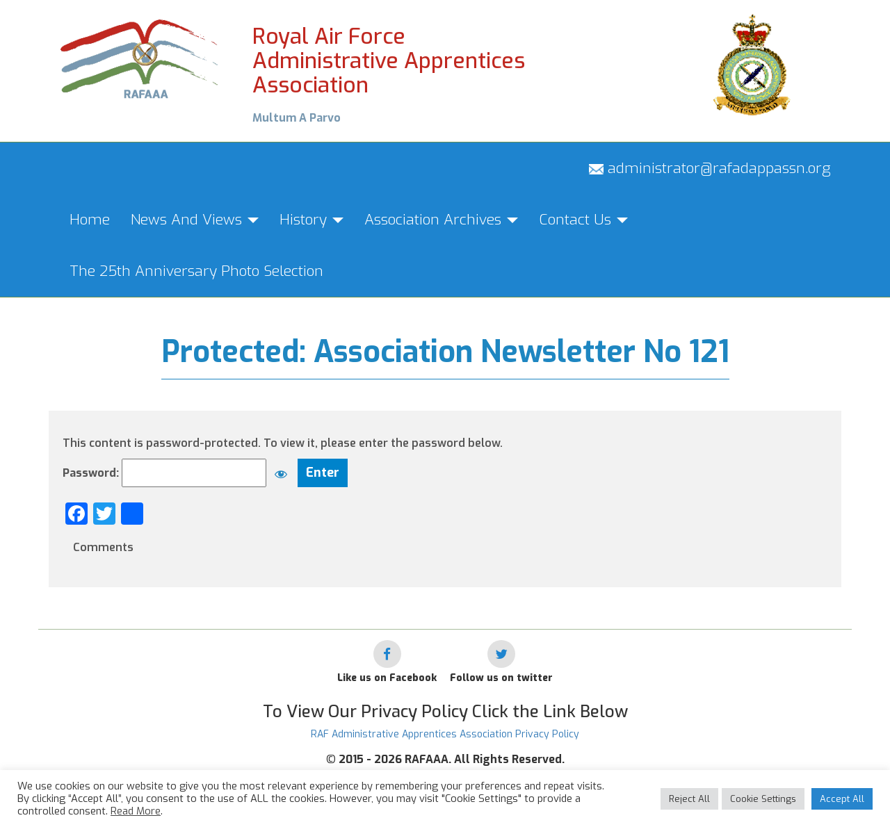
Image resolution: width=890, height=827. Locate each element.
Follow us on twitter (501, 678)
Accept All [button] (842, 799)
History (311, 219)
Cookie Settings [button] (763, 799)
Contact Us (583, 219)
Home (90, 219)
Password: (179, 473)
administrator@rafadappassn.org (710, 168)
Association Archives (441, 219)
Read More (136, 811)
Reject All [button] (689, 799)
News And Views (195, 219)
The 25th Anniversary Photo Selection (196, 271)
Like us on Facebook (387, 678)
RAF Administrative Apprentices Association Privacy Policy (445, 734)
